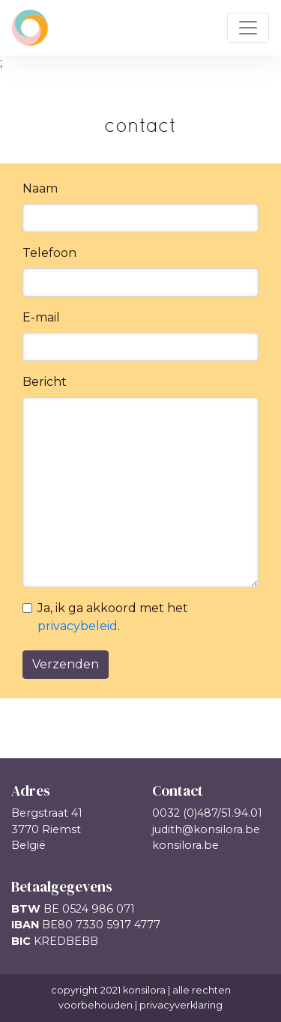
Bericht (44, 382)
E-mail (41, 317)
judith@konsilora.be (206, 829)
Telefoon (49, 253)
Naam (40, 188)
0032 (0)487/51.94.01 (207, 813)
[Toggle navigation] (248, 28)
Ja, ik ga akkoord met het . (112, 617)
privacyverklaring (181, 1005)
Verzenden (65, 664)
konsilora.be (185, 845)
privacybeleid (77, 626)
